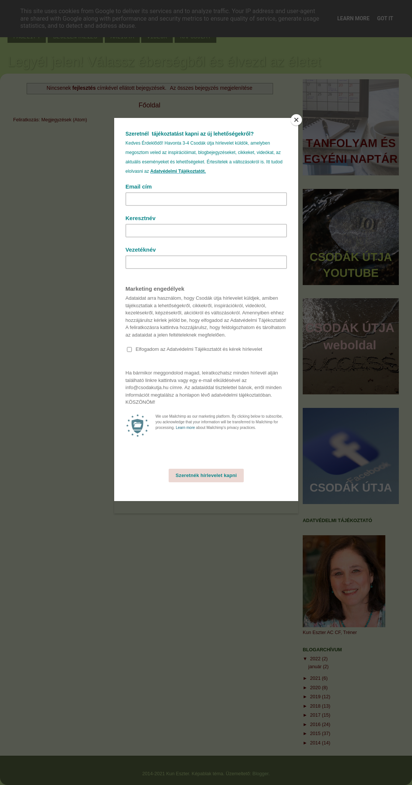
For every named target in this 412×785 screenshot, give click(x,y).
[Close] (296, 119)
